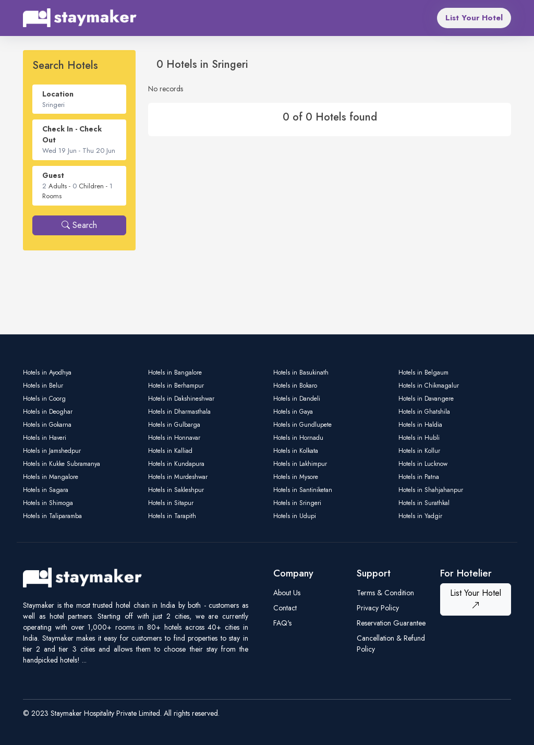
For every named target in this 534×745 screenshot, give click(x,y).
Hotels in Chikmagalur (428, 385)
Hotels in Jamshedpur (52, 450)
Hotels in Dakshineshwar (181, 398)
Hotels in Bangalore (175, 372)
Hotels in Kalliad (170, 450)
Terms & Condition (385, 592)
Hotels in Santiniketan (302, 490)
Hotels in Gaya (293, 411)
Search (79, 225)
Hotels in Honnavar (174, 437)
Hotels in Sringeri (297, 503)
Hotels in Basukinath (301, 372)
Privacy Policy (378, 608)
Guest (53, 175)
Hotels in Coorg (44, 398)
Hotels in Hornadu (298, 437)
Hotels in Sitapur (170, 503)
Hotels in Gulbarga (174, 424)
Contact (285, 608)
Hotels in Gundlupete (302, 424)
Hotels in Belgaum (423, 372)
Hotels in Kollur (419, 450)
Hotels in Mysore (295, 477)
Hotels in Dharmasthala (179, 411)
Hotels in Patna (418, 477)
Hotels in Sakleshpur (176, 490)
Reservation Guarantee (391, 623)
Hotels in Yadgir (420, 516)
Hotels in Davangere (426, 398)
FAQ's (282, 623)
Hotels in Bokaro (295, 385)
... (84, 660)
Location (58, 94)
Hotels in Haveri (44, 437)
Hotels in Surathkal (424, 503)
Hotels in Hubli (419, 437)
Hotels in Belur (43, 385)
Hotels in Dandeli (296, 398)
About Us (286, 592)
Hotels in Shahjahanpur (430, 490)
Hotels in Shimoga (48, 503)
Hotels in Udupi (294, 516)
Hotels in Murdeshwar (178, 477)
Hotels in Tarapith (172, 516)
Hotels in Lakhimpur (300, 463)
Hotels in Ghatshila (424, 411)
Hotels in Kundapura (176, 463)
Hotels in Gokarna (47, 424)
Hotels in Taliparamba (52, 516)
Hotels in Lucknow (422, 463)
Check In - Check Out (72, 134)
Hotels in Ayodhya (47, 372)
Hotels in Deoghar (47, 411)
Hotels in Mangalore (50, 477)
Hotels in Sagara (45, 490)
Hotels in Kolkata (295, 450)
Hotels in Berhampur (176, 385)
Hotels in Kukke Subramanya (61, 463)
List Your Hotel (474, 17)
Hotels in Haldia (420, 424)
